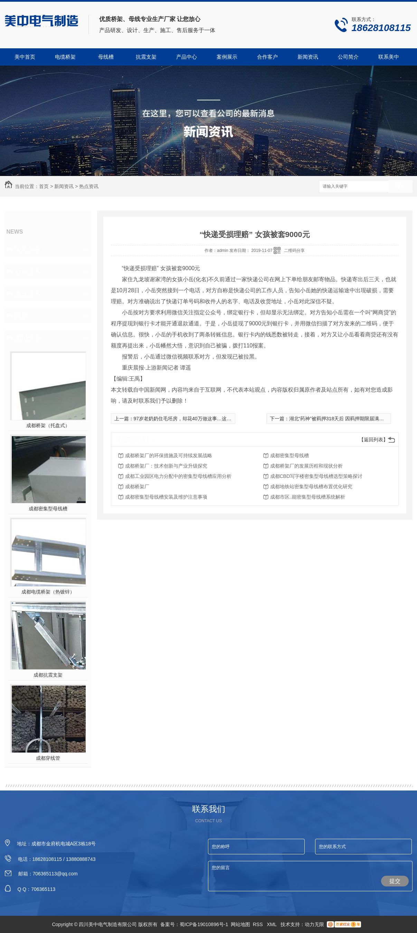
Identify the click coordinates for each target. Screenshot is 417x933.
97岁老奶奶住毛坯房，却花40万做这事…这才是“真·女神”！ (197, 418)
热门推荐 (27, 337)
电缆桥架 (65, 57)
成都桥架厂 (137, 486)
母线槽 (106, 57)
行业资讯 (27, 270)
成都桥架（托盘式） (48, 425)
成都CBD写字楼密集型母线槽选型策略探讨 (316, 476)
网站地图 (240, 924)
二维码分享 (294, 250)
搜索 (400, 187)
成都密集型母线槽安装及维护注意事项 (166, 497)
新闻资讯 (307, 57)
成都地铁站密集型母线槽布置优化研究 (311, 486)
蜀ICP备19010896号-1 (204, 924)
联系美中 (388, 57)
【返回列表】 (373, 439)
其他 (21, 315)
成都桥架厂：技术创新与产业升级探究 (166, 466)
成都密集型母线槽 (48, 508)
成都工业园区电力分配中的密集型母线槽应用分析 (178, 476)
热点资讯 (88, 186)
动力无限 (314, 924)
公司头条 (27, 248)
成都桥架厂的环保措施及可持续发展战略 (168, 455)
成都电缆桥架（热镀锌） (48, 592)
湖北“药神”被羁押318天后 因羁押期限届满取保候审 (344, 418)
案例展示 (227, 57)
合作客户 (267, 57)
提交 (394, 881)
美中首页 (25, 57)
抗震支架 (146, 57)
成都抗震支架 (48, 675)
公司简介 (348, 57)
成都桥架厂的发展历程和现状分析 (306, 466)
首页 (44, 186)
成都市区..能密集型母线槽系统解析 (307, 497)
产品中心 (186, 57)
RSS (258, 924)
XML (272, 924)
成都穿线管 (48, 758)
